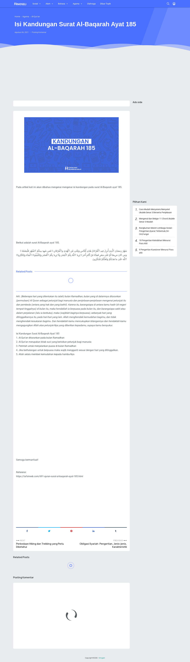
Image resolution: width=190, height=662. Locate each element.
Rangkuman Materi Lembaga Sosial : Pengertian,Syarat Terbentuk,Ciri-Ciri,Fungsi (156, 231)
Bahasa (61, 4)
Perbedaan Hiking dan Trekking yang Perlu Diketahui (40, 545)
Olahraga (91, 4)
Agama (76, 4)
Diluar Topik (105, 4)
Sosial (35, 4)
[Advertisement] (95, 75)
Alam (48, 4)
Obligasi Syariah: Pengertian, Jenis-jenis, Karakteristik (103, 545)
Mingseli (102, 658)
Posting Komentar (39, 32)
